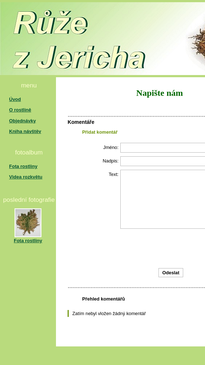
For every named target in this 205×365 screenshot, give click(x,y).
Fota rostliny (23, 166)
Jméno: (110, 147)
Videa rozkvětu (26, 177)
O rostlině (20, 110)
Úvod (15, 99)
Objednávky (22, 120)
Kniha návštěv (25, 131)
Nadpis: (110, 161)
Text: (113, 174)
